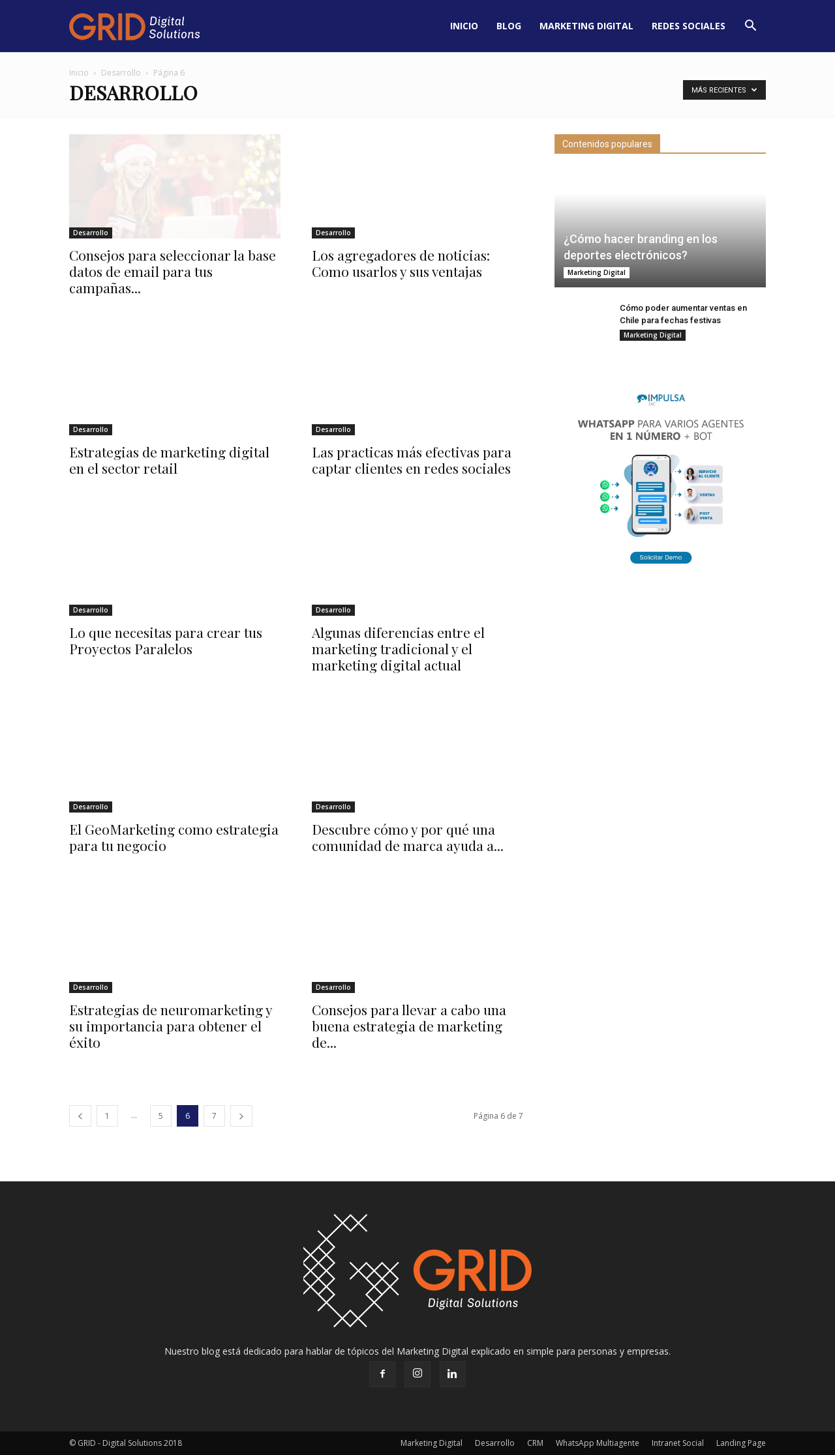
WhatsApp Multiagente (597, 1442)
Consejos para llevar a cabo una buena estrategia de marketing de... (409, 1025)
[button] (750, 26)
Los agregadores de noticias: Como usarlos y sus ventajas (401, 263)
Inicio (464, 26)
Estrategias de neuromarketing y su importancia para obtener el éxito (170, 1025)
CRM (535, 1442)
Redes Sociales (688, 26)
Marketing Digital (586, 26)
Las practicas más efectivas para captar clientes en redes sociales (411, 459)
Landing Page (741, 1442)
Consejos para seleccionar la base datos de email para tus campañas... (172, 271)
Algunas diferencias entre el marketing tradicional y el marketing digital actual (398, 648)
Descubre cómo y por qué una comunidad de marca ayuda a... (408, 837)
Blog (508, 26)
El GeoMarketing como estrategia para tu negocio (174, 837)
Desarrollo (121, 72)
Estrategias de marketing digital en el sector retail (169, 459)
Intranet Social (678, 1442)
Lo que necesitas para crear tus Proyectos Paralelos (165, 640)
